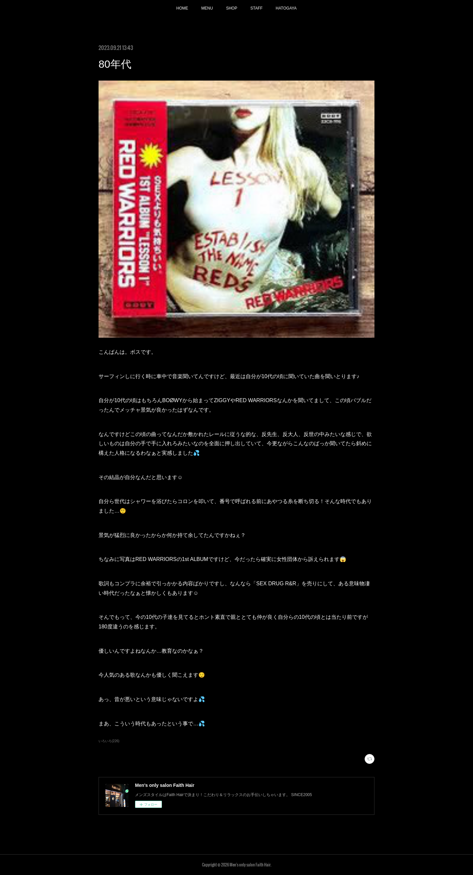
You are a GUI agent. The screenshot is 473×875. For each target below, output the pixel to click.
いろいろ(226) (109, 741)
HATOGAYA (286, 8)
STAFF (256, 8)
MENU (207, 8)
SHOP (231, 8)
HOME (182, 8)
